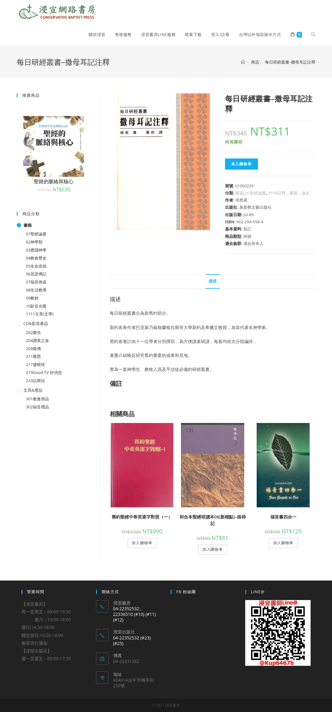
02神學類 (34, 242)
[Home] (243, 62)
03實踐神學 (36, 250)
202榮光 (33, 332)
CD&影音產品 (36, 323)
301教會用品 (37, 399)
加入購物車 (241, 164)
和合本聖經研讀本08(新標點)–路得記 (212, 520)
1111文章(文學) (40, 314)
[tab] (213, 281)
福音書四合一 (283, 517)
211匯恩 (33, 356)
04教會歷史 (36, 258)
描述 (213, 281)
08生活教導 (36, 290)
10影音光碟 (36, 306)
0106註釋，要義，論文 (289, 193)
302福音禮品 (37, 407)
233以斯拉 (35, 380)
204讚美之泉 (37, 340)
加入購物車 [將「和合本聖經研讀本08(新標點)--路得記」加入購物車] (212, 549)
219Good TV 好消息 (44, 372)
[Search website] (313, 34)
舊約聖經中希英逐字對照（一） (142, 517)
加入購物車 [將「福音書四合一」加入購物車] (283, 542)
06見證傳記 (36, 274)
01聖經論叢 (256, 193)
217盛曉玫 (35, 364)
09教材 (32, 298)
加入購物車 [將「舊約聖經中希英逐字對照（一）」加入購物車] (142, 542)
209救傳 (33, 348)
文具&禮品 (33, 390)
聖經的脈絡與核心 (53, 181)
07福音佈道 (36, 282)
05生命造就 (36, 266)
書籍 (239, 193)
